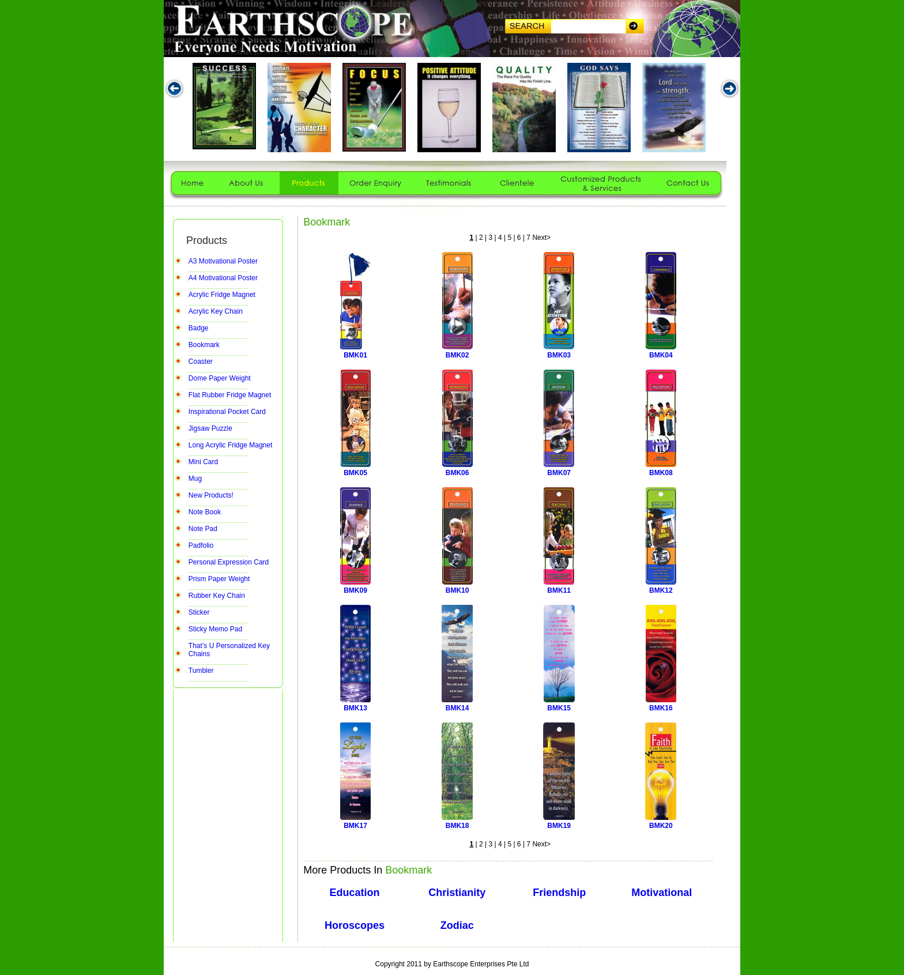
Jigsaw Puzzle (210, 428)
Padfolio (201, 545)
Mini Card (203, 462)
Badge (199, 328)
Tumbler (201, 671)
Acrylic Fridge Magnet (222, 295)
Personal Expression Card (229, 562)
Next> (541, 238)
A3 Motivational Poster (223, 261)
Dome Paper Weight (220, 378)
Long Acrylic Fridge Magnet (230, 445)
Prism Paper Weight (219, 579)
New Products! (211, 495)
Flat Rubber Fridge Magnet (230, 395)
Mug (195, 479)
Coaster (201, 361)
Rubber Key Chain (217, 596)
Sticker (199, 612)
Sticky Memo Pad (215, 629)
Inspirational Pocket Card (227, 412)
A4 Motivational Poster (223, 278)
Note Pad (203, 529)
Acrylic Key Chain (216, 311)
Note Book (205, 512)
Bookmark (204, 345)
